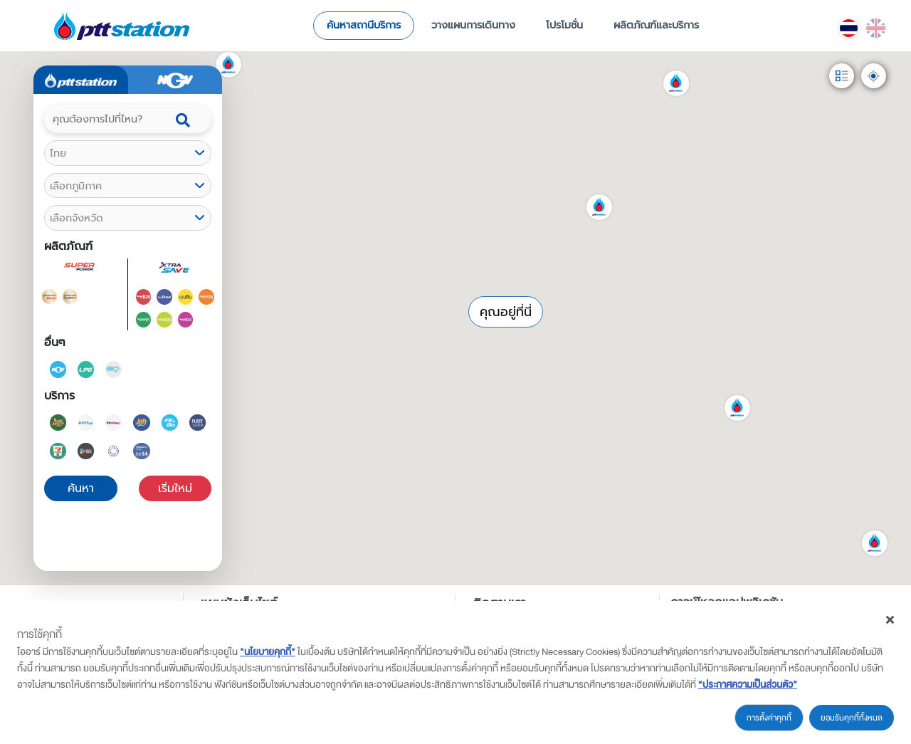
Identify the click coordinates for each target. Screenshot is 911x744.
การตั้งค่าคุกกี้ (769, 718)
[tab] (80, 80)
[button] (345, 150)
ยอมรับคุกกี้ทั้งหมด (852, 718)
